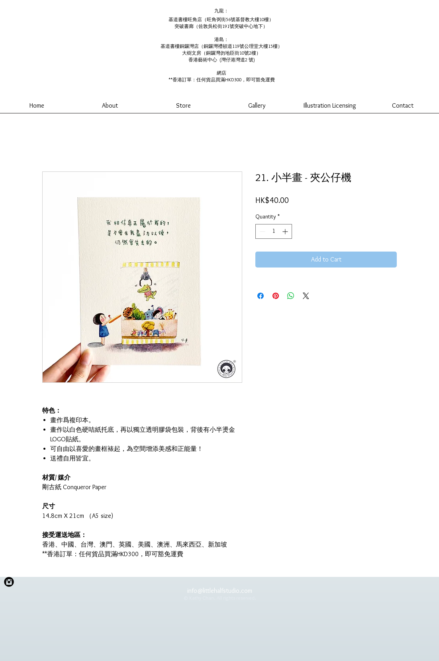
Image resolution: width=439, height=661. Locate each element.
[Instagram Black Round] (9, 582)
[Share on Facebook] (260, 296)
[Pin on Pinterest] (275, 296)
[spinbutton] (274, 231)
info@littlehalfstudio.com (219, 590)
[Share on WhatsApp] (291, 296)
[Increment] (286, 231)
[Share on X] (306, 296)
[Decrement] (262, 231)
